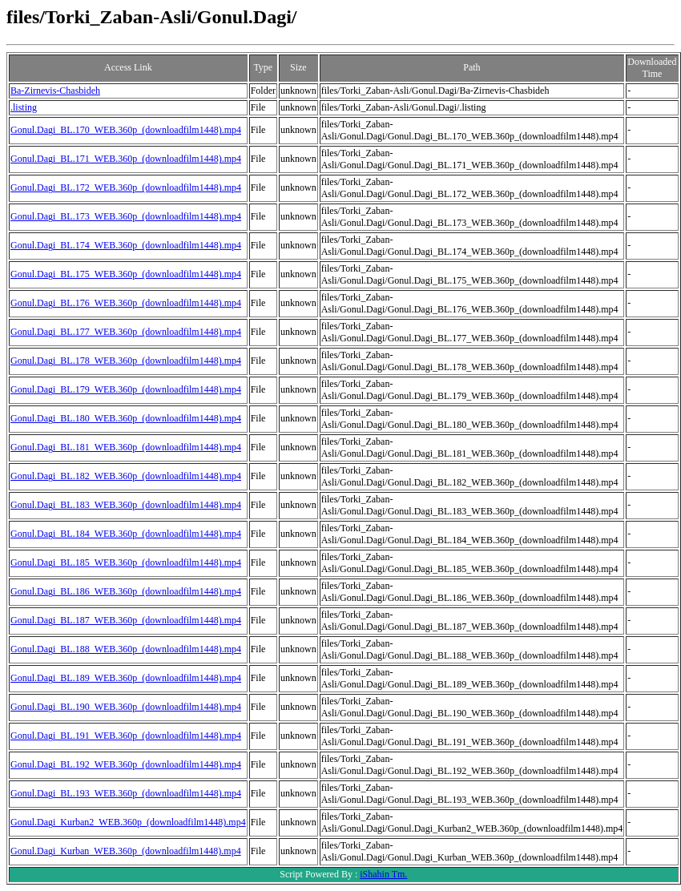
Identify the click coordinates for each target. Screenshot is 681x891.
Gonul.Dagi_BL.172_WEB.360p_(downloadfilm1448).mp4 (125, 187)
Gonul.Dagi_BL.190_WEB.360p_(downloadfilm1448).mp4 (125, 706)
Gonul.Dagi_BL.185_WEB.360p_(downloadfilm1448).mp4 (125, 562)
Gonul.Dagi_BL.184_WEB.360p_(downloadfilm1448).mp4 (125, 533)
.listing (23, 107)
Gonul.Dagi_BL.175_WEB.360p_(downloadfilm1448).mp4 (125, 274)
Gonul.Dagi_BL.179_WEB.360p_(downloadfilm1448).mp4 (125, 389)
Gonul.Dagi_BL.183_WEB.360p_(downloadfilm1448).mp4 (125, 504)
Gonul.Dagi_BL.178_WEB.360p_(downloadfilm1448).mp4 (125, 360)
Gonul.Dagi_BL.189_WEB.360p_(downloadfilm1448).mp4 (125, 677)
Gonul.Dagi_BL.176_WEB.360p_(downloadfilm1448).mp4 (125, 302)
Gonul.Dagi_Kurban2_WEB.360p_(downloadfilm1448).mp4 (128, 822)
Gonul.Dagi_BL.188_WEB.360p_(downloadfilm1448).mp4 (125, 649)
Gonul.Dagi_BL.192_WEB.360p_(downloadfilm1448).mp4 (125, 764)
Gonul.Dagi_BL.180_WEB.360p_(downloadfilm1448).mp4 (125, 418)
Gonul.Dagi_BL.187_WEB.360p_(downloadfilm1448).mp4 (125, 620)
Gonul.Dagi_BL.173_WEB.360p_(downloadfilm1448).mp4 (125, 216)
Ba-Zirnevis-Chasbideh (55, 90)
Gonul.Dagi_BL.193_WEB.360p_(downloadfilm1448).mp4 (125, 793)
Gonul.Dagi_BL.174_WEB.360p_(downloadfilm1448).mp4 (125, 245)
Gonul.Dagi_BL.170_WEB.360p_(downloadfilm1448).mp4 (125, 129)
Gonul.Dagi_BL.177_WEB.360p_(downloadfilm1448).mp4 (125, 331)
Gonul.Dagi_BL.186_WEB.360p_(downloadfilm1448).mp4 (125, 591)
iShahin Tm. (383, 874)
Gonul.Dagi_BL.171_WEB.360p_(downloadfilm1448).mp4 (125, 158)
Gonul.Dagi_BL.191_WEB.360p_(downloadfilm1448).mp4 (125, 735)
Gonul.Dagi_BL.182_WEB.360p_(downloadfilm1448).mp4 (125, 476)
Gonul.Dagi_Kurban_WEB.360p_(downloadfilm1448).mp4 (125, 851)
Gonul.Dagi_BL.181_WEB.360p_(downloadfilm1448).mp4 (125, 447)
